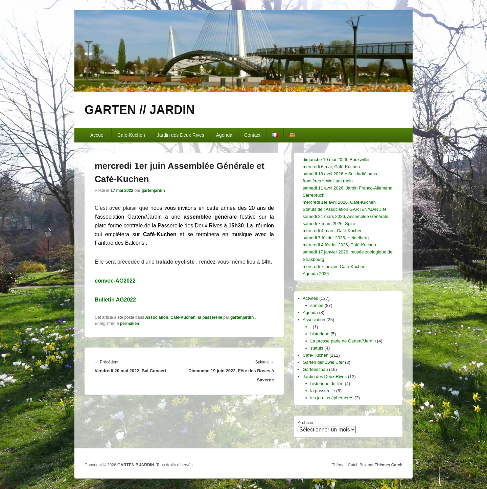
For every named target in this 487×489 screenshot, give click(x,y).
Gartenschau (315, 369)
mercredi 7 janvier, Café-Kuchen (334, 266)
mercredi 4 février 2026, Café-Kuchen (339, 244)
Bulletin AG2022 (115, 300)
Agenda (224, 135)
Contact (252, 135)
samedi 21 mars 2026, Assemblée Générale (345, 216)
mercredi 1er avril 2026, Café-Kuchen (339, 202)
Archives (306, 422)
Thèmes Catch (388, 465)
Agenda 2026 (316, 273)
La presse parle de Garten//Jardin (343, 340)
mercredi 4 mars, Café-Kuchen (333, 230)
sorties (316, 305)
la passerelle (210, 317)
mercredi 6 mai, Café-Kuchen (331, 166)
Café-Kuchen (131, 135)
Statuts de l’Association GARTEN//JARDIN (344, 209)
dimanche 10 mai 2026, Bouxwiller (336, 159)
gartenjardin (153, 190)
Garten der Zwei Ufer (323, 362)
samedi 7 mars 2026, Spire (329, 223)
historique (319, 333)
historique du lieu (327, 383)
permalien (129, 323)
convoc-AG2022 (115, 281)
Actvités (310, 298)
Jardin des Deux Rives (180, 135)
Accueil (98, 135)
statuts (316, 348)
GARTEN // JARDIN (140, 110)
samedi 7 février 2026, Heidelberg (336, 237)
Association (156, 317)
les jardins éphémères (331, 397)
